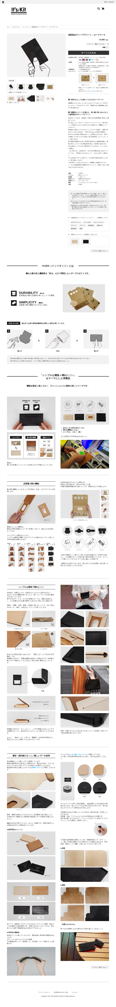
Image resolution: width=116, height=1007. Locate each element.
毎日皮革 (111, 2)
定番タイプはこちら (14, 102)
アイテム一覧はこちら (99, 249)
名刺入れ (99, 224)
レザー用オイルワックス (79, 753)
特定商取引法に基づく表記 (61, 991)
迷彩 (81, 227)
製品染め (74, 227)
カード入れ (87, 221)
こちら (92, 89)
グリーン (74, 224)
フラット (82, 224)
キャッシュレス (98, 221)
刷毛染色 (91, 224)
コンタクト (75, 991)
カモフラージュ (76, 221)
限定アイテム (37, 766)
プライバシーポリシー (44, 991)
